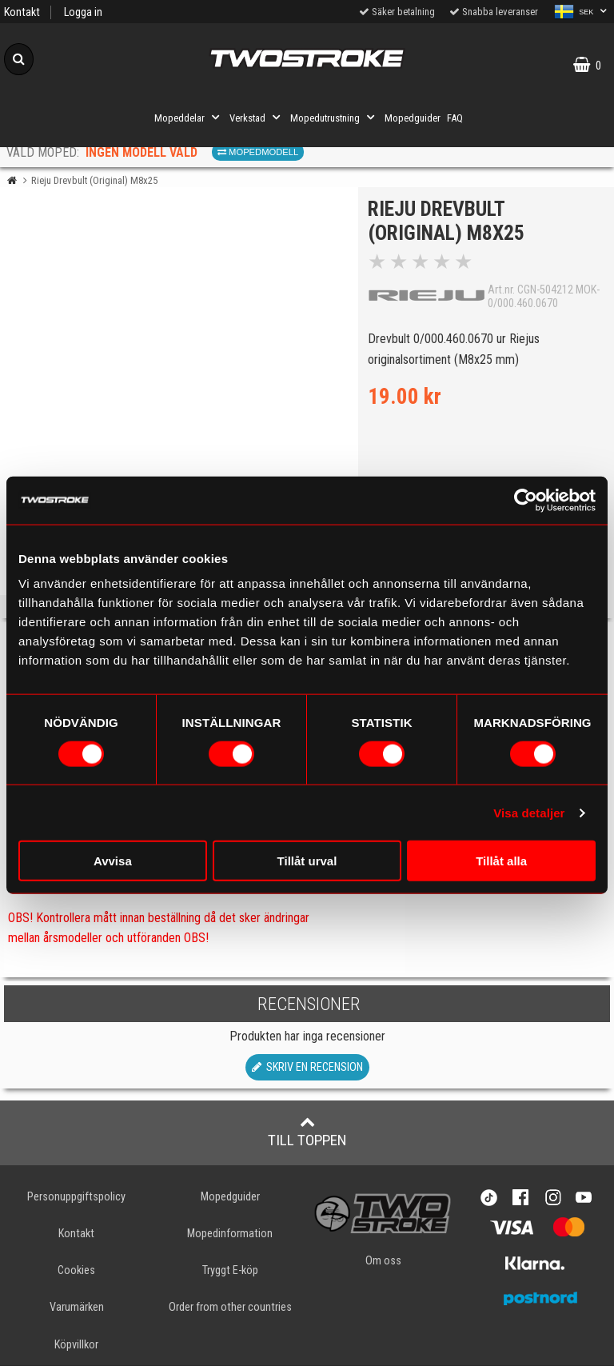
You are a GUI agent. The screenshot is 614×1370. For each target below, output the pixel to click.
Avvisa (113, 861)
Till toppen (307, 1136)
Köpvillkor (76, 1349)
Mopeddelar (188, 117)
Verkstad (256, 117)
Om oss (383, 1265)
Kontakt (22, 12)
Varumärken (77, 1312)
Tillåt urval (307, 861)
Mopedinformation (230, 1238)
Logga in (83, 12)
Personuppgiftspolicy (76, 1201)
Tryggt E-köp (230, 1275)
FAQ (455, 118)
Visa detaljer (528, 812)
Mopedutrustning (334, 117)
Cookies (76, 1275)
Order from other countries (230, 1312)
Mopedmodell (257, 152)
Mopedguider (413, 118)
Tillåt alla (501, 861)
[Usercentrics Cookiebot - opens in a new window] (526, 500)
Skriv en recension (307, 1072)
